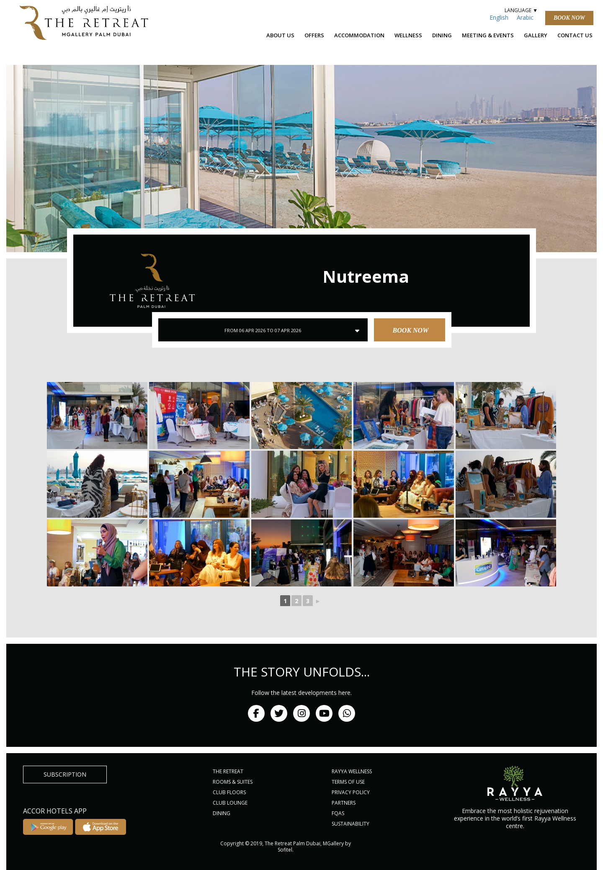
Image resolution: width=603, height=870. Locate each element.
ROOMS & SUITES (233, 781)
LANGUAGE (521, 10)
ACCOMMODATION (359, 35)
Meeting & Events (488, 35)
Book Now (569, 18)
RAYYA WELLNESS (352, 771)
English (499, 17)
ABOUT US (280, 35)
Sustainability (350, 823)
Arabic (525, 17)
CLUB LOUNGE (230, 802)
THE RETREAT (228, 771)
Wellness (408, 35)
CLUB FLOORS (229, 792)
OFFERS (314, 35)
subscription (65, 774)
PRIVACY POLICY (351, 792)
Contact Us (575, 35)
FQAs (338, 813)
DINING (221, 813)
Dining (442, 35)
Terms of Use (348, 781)
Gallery (535, 35)
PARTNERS (344, 802)
